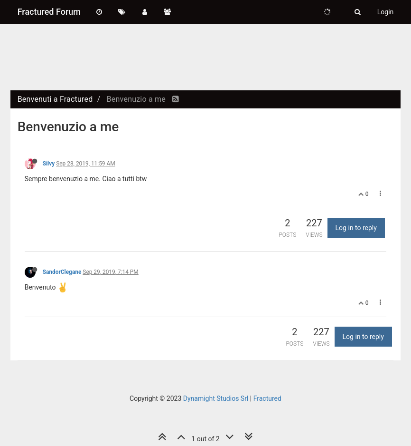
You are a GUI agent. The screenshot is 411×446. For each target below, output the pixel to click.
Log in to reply (356, 228)
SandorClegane (62, 272)
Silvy (49, 163)
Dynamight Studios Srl (216, 398)
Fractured (267, 398)
